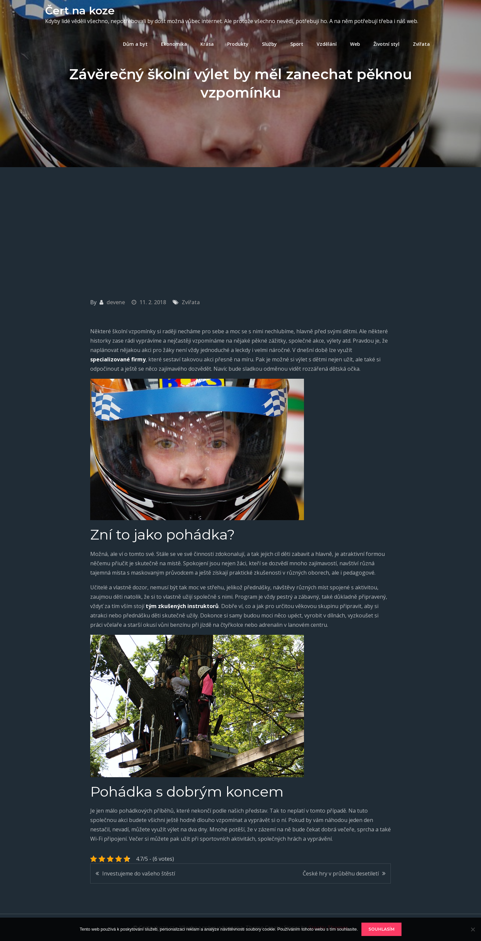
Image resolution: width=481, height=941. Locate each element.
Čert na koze (80, 10)
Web (355, 44)
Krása (207, 44)
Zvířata (421, 44)
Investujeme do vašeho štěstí (138, 873)
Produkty (238, 44)
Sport (296, 44)
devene (116, 302)
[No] (472, 929)
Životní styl (386, 44)
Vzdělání (327, 44)
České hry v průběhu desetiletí (341, 873)
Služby (269, 44)
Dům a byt (135, 44)
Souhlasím (381, 929)
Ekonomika (174, 44)
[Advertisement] (240, 217)
